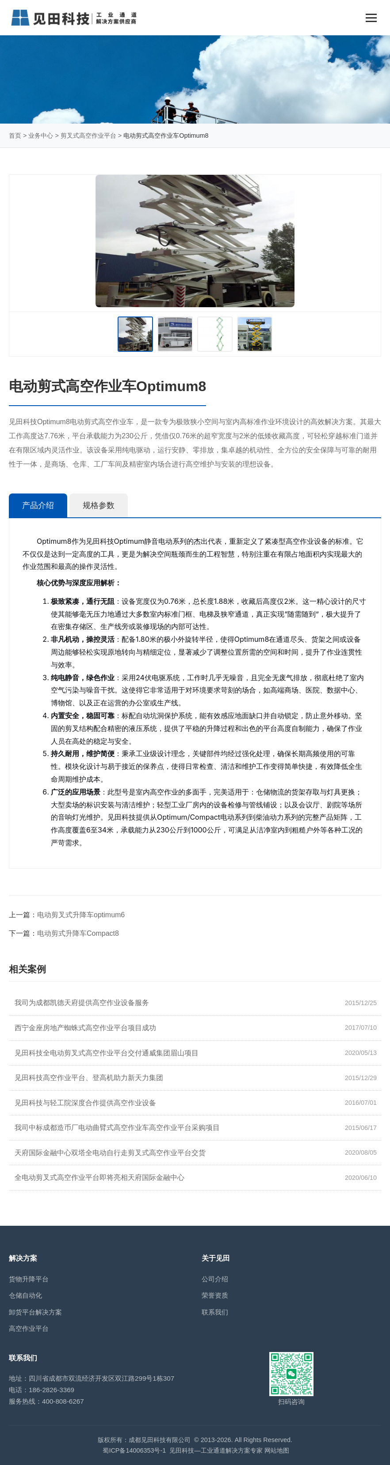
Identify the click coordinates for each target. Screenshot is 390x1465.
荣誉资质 (215, 1295)
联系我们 (215, 1312)
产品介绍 (38, 505)
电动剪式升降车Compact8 (78, 933)
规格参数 (99, 505)
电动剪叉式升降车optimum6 (81, 915)
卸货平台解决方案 (35, 1312)
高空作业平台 (29, 1328)
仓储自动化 (25, 1295)
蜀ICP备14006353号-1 (134, 1450)
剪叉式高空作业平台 (88, 135)
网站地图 (276, 1450)
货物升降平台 (29, 1279)
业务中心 (40, 135)
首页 (15, 135)
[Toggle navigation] (371, 18)
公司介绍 (215, 1279)
